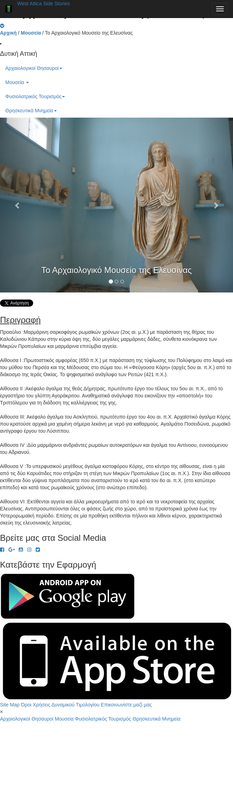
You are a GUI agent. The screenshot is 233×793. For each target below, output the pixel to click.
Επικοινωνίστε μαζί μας (126, 705)
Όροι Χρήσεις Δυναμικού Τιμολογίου (60, 705)
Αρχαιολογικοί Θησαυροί (33, 68)
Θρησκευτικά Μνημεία (31, 110)
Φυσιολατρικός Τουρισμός (35, 96)
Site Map (9, 705)
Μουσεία (17, 82)
